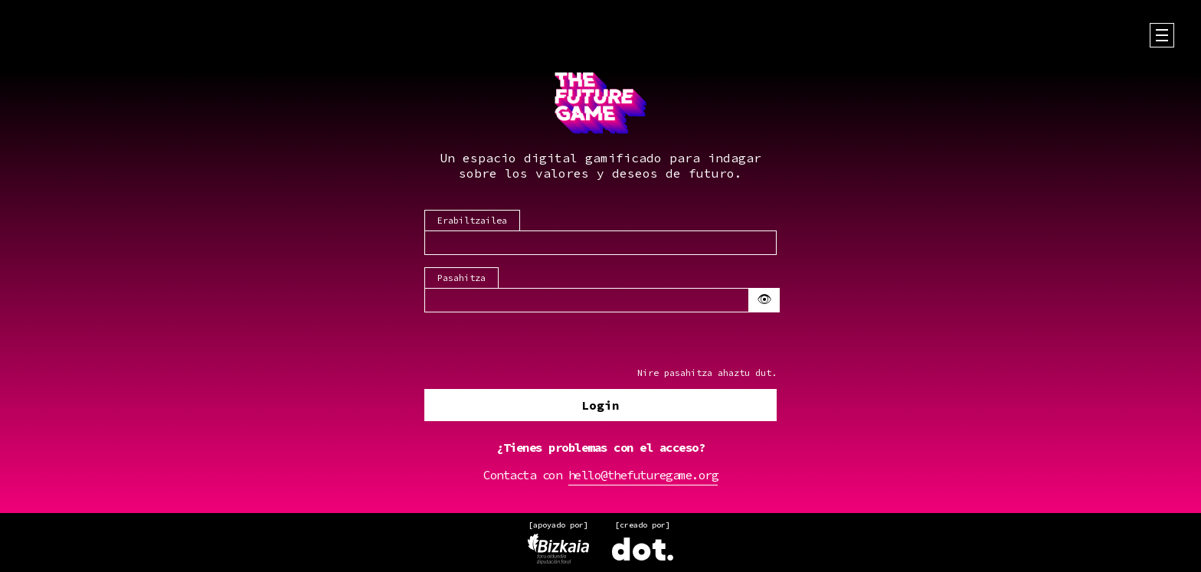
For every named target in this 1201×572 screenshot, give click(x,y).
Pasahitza (461, 277)
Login (600, 405)
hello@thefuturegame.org (643, 475)
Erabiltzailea (472, 219)
